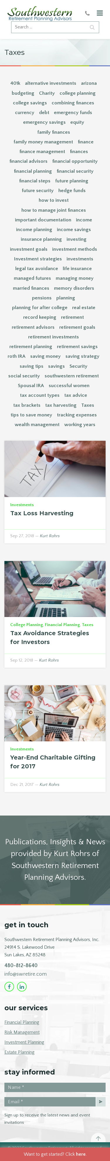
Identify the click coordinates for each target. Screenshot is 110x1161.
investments (80, 259)
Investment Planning (24, 1042)
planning (65, 298)
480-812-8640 (21, 966)
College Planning (26, 624)
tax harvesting (61, 405)
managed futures (32, 278)
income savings (74, 229)
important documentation (43, 220)
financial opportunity (75, 161)
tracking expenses (77, 415)
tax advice (75, 395)
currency (24, 112)
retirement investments (53, 337)
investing (77, 239)
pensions (42, 298)
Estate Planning (19, 1052)
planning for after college (39, 307)
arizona (89, 83)
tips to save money (31, 415)
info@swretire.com (25, 974)
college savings (30, 103)
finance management (42, 151)
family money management (43, 142)
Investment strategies (38, 259)
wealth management (37, 424)
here (81, 1154)
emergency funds (73, 112)
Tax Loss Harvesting (41, 513)
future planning (71, 181)
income (84, 220)
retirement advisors (33, 327)
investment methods (74, 249)
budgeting (23, 93)
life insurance (77, 268)
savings (56, 366)
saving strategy (82, 356)
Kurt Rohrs (50, 535)
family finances (53, 132)
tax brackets (26, 405)
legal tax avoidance (36, 268)
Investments (22, 504)
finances (79, 151)
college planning (78, 93)
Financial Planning (62, 624)
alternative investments (50, 83)
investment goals (29, 249)
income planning (34, 229)
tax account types (40, 395)
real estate (83, 307)
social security (24, 376)
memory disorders (74, 288)
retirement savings (77, 346)
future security (38, 190)
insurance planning (41, 239)
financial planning (33, 171)
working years (79, 424)
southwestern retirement (72, 376)
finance (86, 142)
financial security (75, 171)
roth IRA (17, 356)
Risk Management (22, 1032)
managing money (75, 278)
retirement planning (30, 346)
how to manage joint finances (53, 210)
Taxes (87, 405)
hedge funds (72, 190)
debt (44, 112)
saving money (45, 356)
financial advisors (28, 161)
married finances (31, 288)
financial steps (34, 181)
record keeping (39, 317)
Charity (47, 93)
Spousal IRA (31, 385)
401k (15, 83)
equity (77, 122)
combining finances (73, 103)
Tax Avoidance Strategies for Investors (49, 637)
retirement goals (77, 327)
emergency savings (44, 122)
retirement (72, 317)
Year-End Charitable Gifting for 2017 (52, 762)
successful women (69, 385)
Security (78, 366)
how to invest (54, 200)
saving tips (31, 366)
